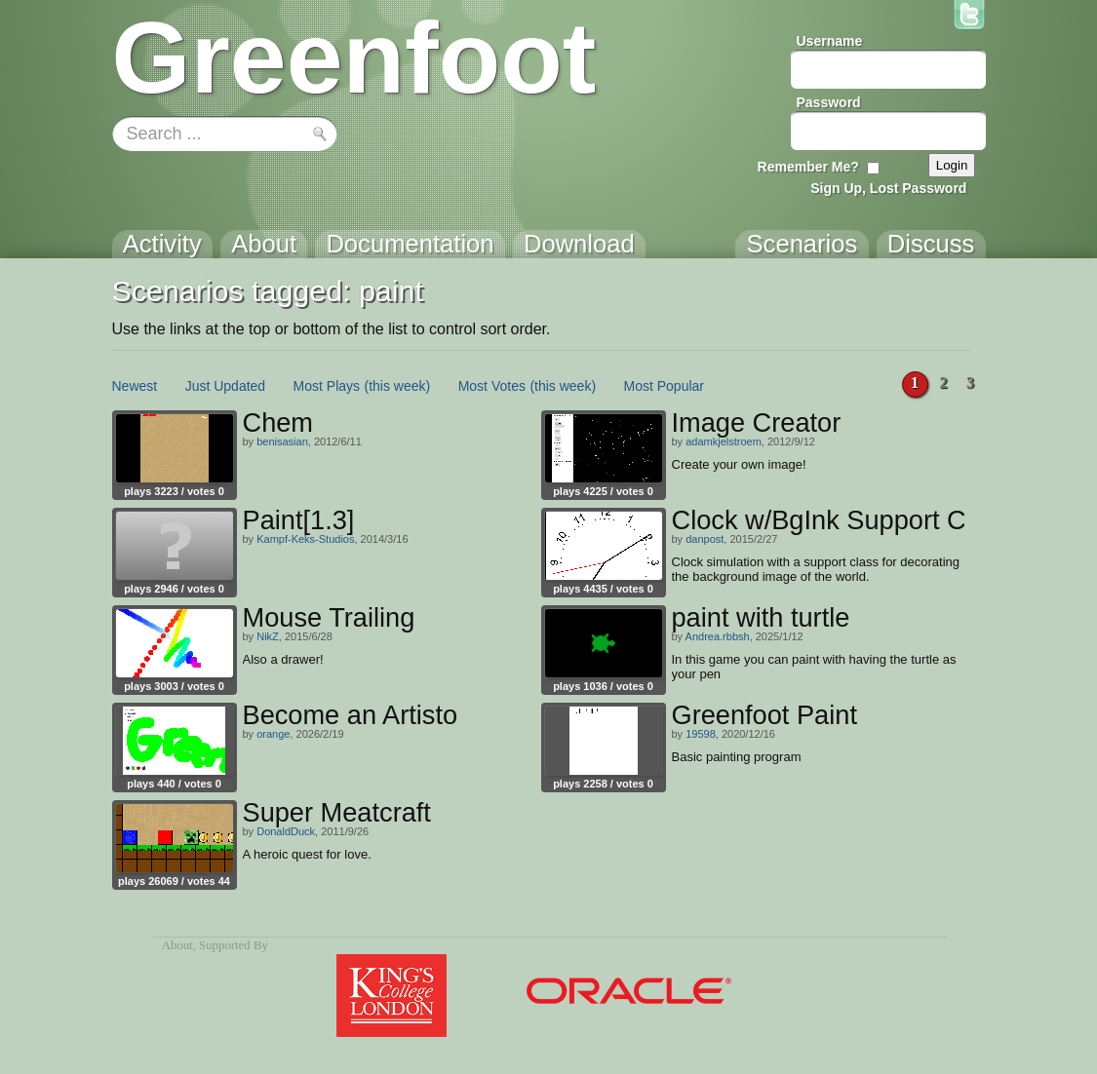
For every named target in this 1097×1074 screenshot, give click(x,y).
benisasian (282, 441)
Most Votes (492, 386)
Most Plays (327, 386)
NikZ (267, 636)
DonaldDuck (285, 831)
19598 (701, 734)
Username (830, 41)
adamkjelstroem (724, 441)
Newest (135, 386)
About (177, 945)
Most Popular (664, 386)
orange (273, 734)
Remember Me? (808, 166)
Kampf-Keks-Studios (305, 539)
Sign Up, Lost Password (888, 188)
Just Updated (225, 386)
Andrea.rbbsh (718, 636)
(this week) (398, 386)
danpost (705, 539)
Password (829, 102)
